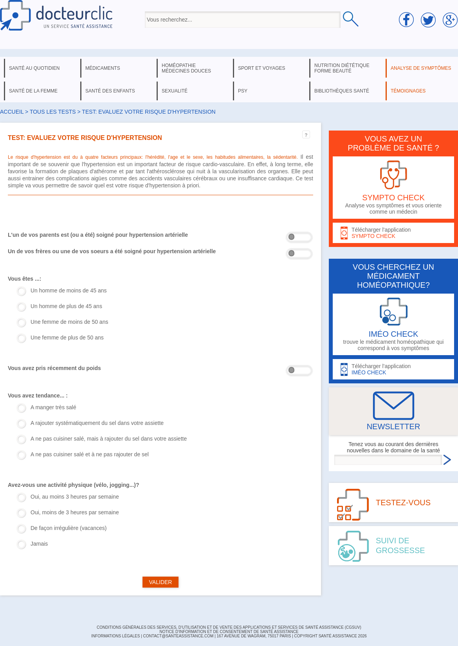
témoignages (408, 91)
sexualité (175, 91)
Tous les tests (53, 112)
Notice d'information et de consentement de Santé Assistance (228, 632)
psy (242, 91)
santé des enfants (110, 91)
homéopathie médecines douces (186, 68)
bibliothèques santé (341, 91)
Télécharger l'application (393, 233)
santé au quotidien (34, 68)
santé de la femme (33, 91)
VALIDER (160, 582)
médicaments (102, 68)
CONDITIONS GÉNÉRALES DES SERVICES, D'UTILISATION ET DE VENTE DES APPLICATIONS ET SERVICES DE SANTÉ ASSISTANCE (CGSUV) (229, 627)
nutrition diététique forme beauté (342, 68)
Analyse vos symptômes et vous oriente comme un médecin (393, 187)
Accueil (11, 112)
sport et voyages (261, 68)
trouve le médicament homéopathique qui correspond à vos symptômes (393, 324)
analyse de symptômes (421, 68)
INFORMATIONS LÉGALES (115, 636)
